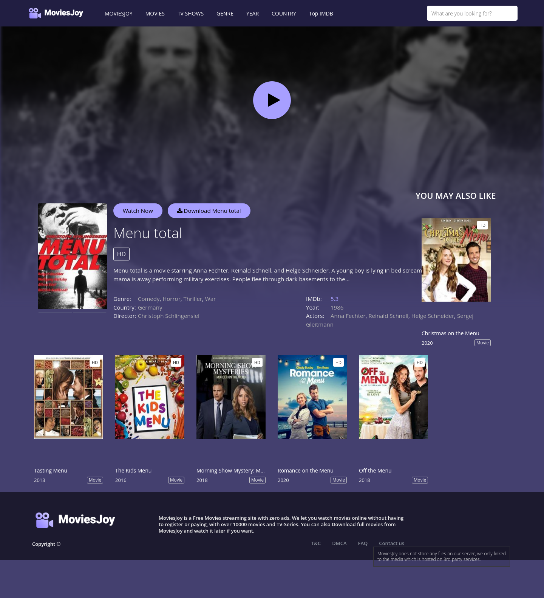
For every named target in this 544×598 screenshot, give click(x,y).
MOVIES (155, 13)
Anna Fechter (348, 315)
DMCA (339, 543)
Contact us (391, 543)
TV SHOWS (191, 13)
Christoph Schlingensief (169, 315)
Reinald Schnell (388, 315)
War (210, 298)
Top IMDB (321, 13)
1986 (337, 307)
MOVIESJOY (119, 13)
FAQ (363, 543)
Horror (171, 298)
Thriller (193, 298)
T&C (316, 543)
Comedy (148, 298)
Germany (150, 307)
